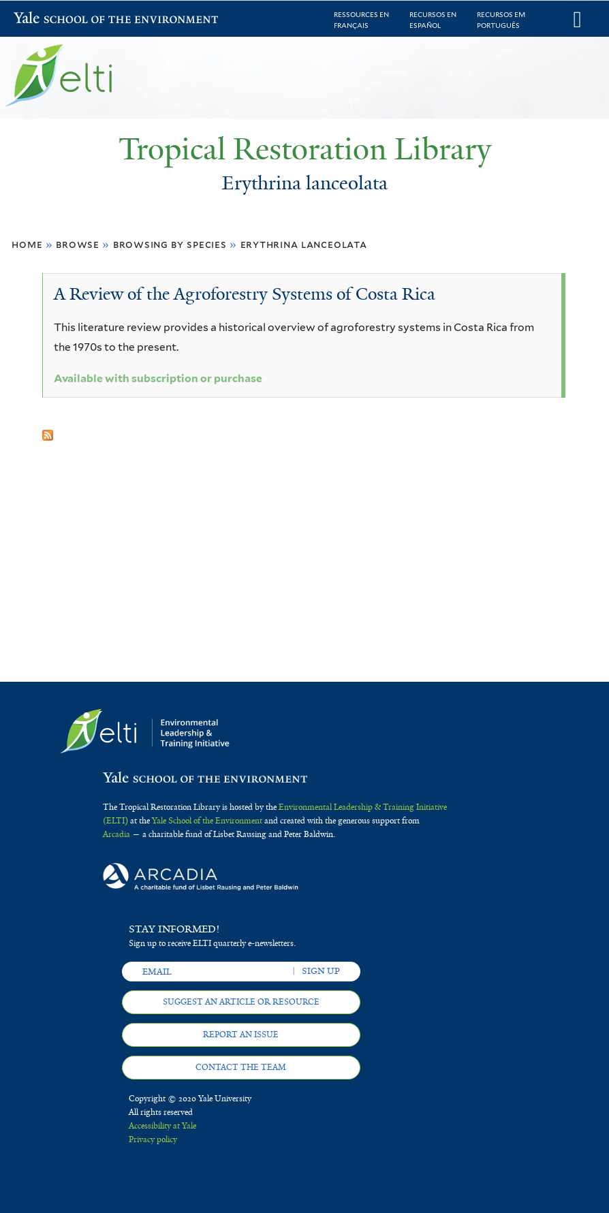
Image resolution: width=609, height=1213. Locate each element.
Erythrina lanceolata (303, 244)
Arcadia (116, 834)
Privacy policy (153, 1139)
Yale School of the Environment (49, 19)
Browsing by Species (170, 244)
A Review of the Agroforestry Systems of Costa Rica (244, 294)
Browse (77, 244)
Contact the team (241, 1067)
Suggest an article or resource (241, 1001)
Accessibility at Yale (162, 1125)
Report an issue (241, 1034)
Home (27, 244)
